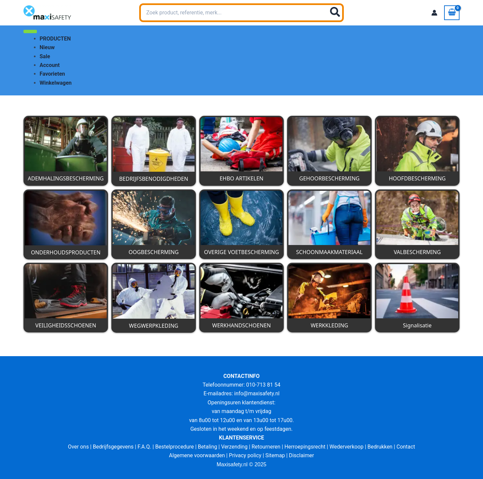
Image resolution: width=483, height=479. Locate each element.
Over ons (77, 447)
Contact (406, 447)
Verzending (234, 447)
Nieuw (47, 47)
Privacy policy (245, 455)
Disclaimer (301, 455)
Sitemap (275, 455)
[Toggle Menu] (30, 31)
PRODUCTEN (55, 38)
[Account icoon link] (434, 13)
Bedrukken (380, 447)
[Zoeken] (335, 12)
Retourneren (266, 447)
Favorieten (52, 74)
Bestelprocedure (174, 447)
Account (50, 65)
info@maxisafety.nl (257, 393)
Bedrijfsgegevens (112, 447)
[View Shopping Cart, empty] (452, 12)
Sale (45, 56)
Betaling (207, 447)
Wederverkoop (347, 447)
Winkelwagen (56, 83)
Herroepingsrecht (305, 447)
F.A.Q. (144, 447)
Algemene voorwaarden (196, 455)
